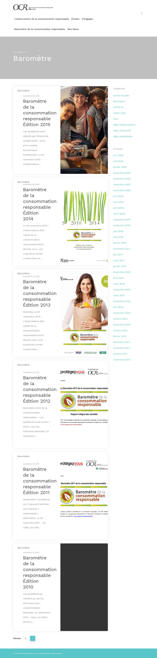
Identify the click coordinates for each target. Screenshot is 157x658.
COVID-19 (118, 107)
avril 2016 (118, 278)
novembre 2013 (121, 313)
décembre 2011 (121, 342)
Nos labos (73, 29)
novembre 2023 (122, 172)
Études (75, 19)
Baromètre (23, 90)
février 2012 (119, 336)
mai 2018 (118, 237)
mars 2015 (119, 295)
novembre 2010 (121, 359)
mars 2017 (119, 260)
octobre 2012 (120, 330)
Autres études (121, 95)
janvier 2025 (120, 167)
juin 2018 (118, 231)
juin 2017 (118, 254)
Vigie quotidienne (122, 136)
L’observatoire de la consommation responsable (41, 19)
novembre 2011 (121, 348)
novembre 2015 (121, 289)
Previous (17, 638)
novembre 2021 (121, 184)
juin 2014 (118, 307)
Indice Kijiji (119, 113)
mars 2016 (119, 283)
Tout (115, 118)
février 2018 (119, 243)
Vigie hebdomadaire (124, 124)
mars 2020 (119, 213)
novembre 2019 (121, 219)
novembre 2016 (121, 272)
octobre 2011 (120, 353)
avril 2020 (118, 207)
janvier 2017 (120, 266)
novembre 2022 (122, 178)
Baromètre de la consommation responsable (39, 29)
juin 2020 (118, 196)
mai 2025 (118, 161)
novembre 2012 (121, 324)
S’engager (87, 19)
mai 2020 (118, 202)
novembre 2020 (122, 190)
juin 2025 (118, 155)
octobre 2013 (120, 318)
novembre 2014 (121, 301)
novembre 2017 (121, 248)
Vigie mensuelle (122, 130)
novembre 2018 (121, 225)
